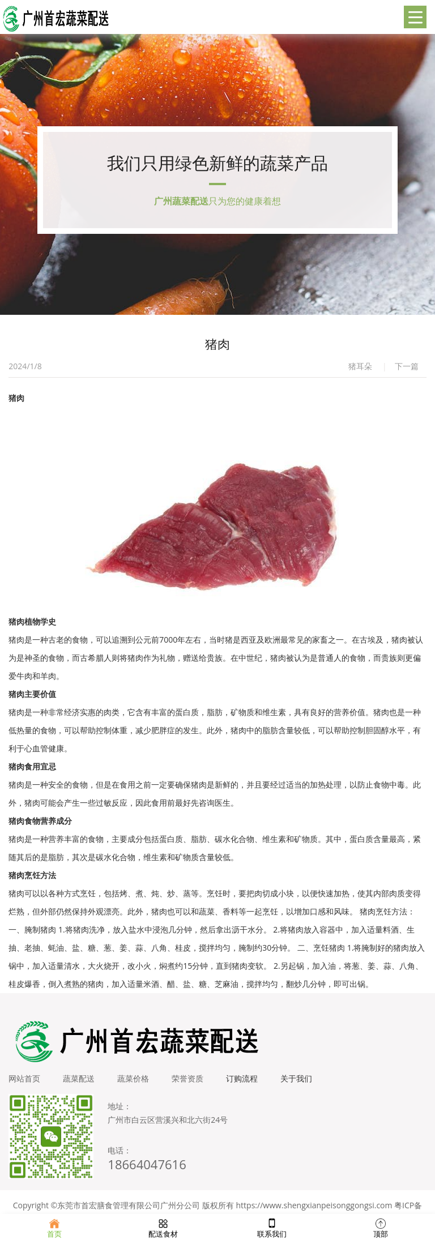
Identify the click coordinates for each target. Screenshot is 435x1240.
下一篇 (407, 366)
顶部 (380, 1227)
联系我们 (272, 1227)
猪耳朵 (360, 366)
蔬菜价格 (133, 1078)
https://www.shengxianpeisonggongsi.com (314, 1205)
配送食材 (163, 1227)
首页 (54, 1227)
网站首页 (24, 1078)
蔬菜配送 (79, 1078)
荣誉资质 (187, 1078)
